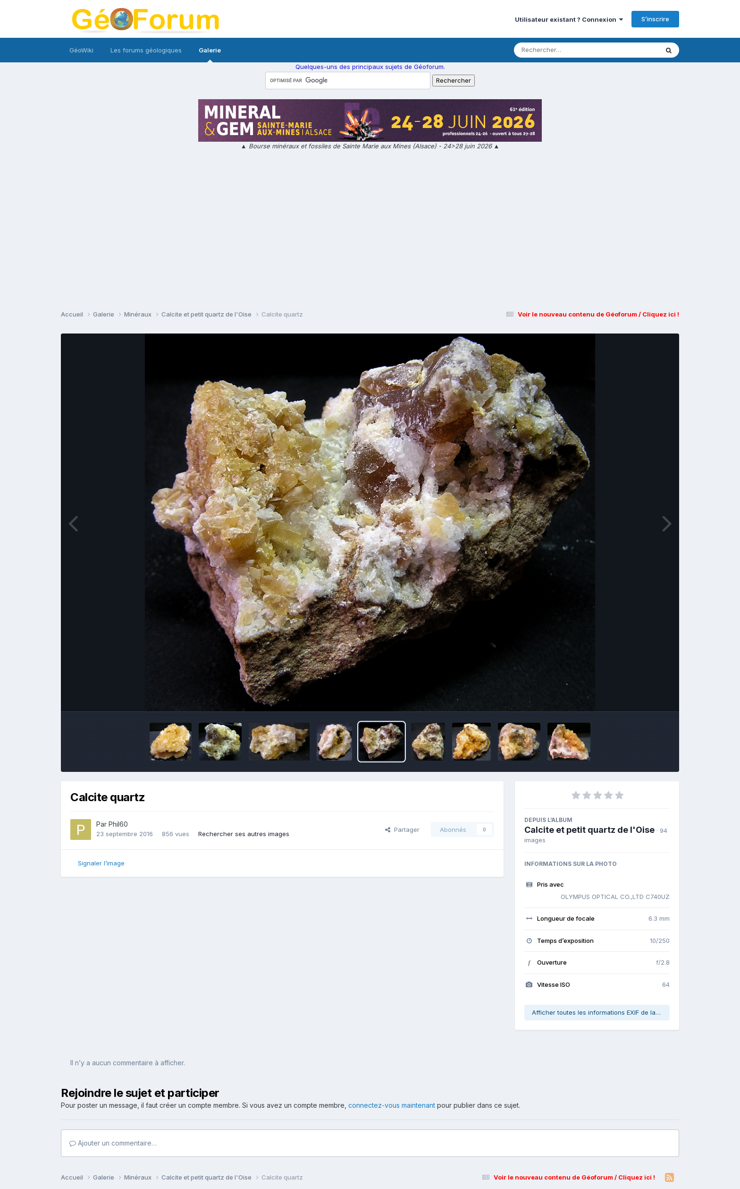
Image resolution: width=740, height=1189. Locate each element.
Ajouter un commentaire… (113, 1143)
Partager (402, 829)
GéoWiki (81, 50)
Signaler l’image (101, 863)
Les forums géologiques (146, 50)
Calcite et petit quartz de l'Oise (589, 830)
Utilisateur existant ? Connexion (569, 19)
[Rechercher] (559, 50)
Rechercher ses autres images (243, 834)
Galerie (210, 54)
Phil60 (118, 824)
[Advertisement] (370, 231)
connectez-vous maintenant (391, 1105)
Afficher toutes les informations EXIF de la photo (601, 1012)
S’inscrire (655, 19)
